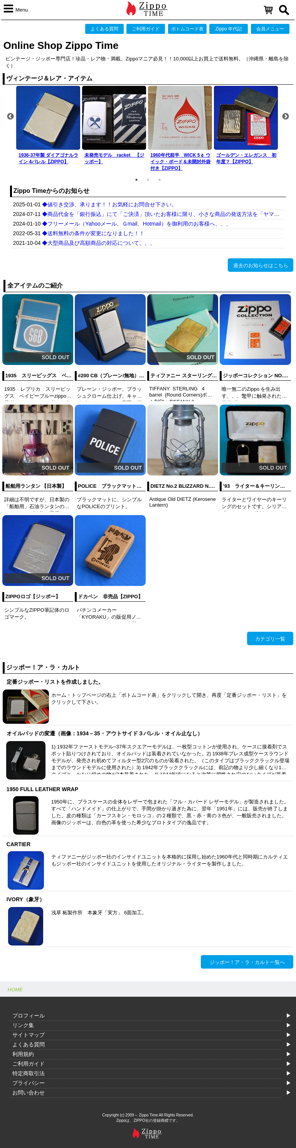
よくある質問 (104, 29)
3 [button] (159, 180)
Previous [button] (10, 116)
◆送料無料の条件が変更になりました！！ (93, 233)
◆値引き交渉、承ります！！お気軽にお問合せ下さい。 (109, 204)
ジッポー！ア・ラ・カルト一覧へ (247, 962)
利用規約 (23, 1054)
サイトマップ (28, 1035)
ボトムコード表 (187, 29)
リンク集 (23, 1025)
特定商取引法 (28, 1073)
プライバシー (28, 1083)
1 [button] (136, 180)
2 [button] (148, 180)
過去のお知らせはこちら (260, 265)
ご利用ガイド (146, 29)
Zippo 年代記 (228, 29)
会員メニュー (270, 29)
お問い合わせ (28, 1092)
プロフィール (28, 1015)
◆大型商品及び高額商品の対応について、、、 (98, 243)
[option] (49, 126)
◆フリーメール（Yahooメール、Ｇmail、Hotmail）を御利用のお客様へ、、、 (136, 224)
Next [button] (285, 116)
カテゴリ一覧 (270, 639)
